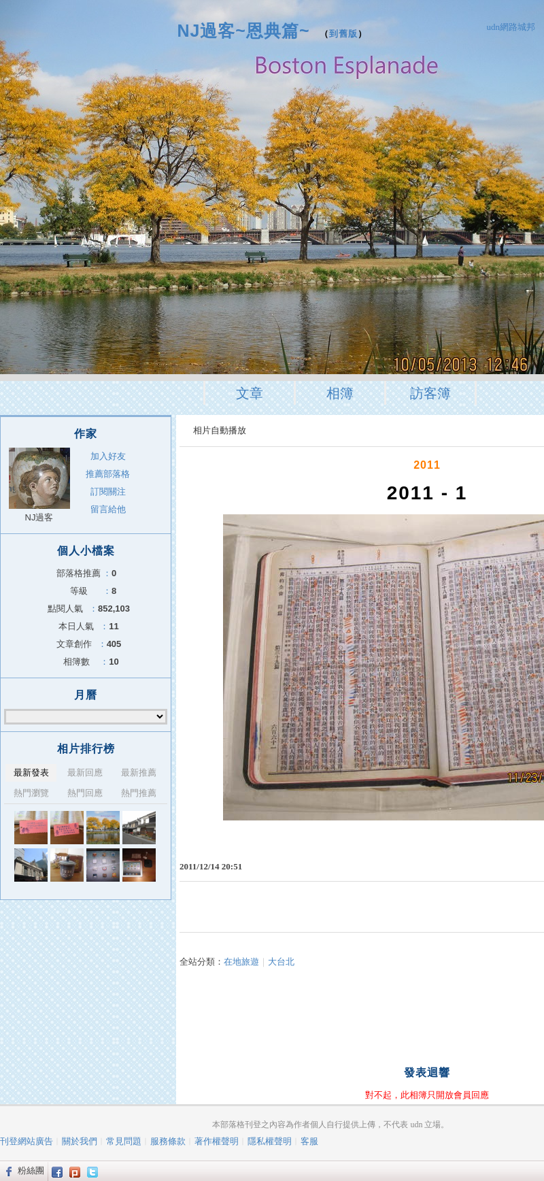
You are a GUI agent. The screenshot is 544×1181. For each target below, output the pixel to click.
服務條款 (168, 1141)
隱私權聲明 (270, 1141)
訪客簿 (430, 393)
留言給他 (108, 509)
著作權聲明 (216, 1141)
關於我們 (79, 1141)
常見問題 (123, 1141)
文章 (249, 393)
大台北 (281, 962)
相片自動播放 (219, 430)
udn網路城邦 (511, 27)
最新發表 (31, 772)
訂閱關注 (108, 491)
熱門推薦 (138, 793)
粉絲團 (31, 1170)
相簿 (340, 393)
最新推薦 (138, 772)
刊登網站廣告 (26, 1141)
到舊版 (343, 34)
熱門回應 (85, 793)
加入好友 (108, 456)
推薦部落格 (108, 474)
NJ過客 (39, 517)
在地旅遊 (241, 962)
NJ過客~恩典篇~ (243, 30)
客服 (309, 1141)
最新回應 (85, 772)
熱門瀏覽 (31, 793)
